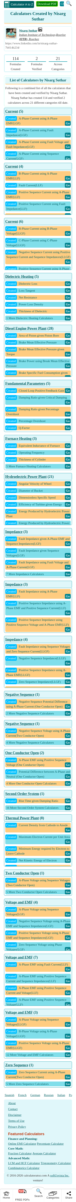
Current (11, 111)
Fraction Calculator (20, 1153)
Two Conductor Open (22, 873)
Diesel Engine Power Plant (25, 328)
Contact (13, 1109)
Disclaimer (14, 1115)
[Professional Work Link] (40, 30)
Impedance (13, 532)
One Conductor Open (22, 753)
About (12, 1103)
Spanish (9, 1095)
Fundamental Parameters (25, 383)
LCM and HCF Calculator (24, 1163)
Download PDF (47, 3)
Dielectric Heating (19, 277)
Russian (49, 1095)
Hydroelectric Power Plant (26, 477)
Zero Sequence (16, 1065)
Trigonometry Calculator (56, 1163)
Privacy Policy (17, 1126)
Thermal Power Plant (22, 818)
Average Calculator (44, 1153)
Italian (61, 1095)
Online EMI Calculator (22, 1143)
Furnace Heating (18, 439)
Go (68, 123)
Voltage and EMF (19, 902)
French (22, 1095)
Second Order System (22, 794)
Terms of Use (16, 1120)
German (35, 1095)
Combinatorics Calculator (24, 1168)
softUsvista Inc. (59, 1175)
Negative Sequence (19, 695)
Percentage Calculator (50, 1143)
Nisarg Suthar (28, 30)
